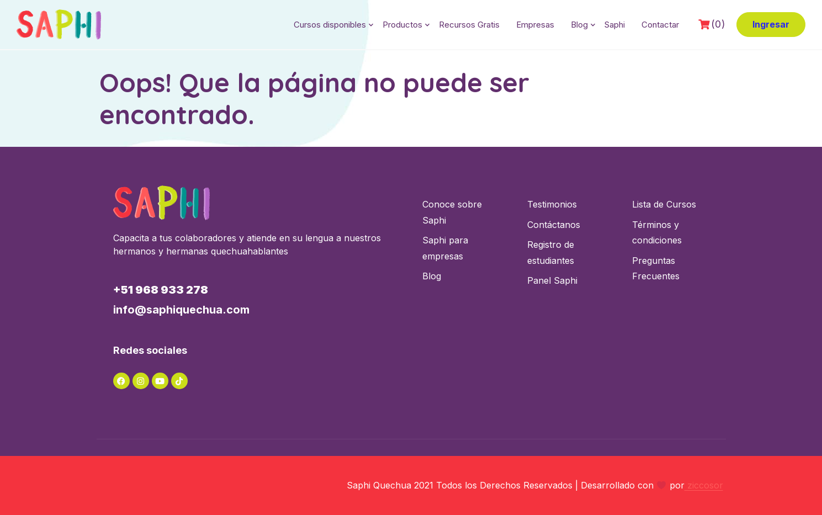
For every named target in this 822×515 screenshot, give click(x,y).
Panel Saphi (552, 280)
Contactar (660, 24)
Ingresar (770, 24)
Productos (402, 24)
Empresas (535, 24)
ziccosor (704, 485)
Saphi (614, 24)
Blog (579, 24)
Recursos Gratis (469, 24)
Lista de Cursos (664, 204)
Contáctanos (553, 224)
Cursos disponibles (330, 24)
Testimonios (552, 204)
